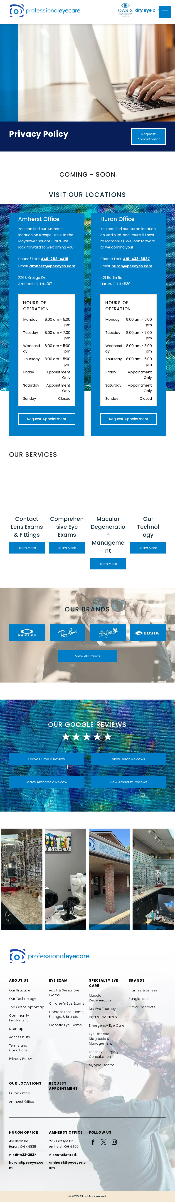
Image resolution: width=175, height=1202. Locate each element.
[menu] (165, 12)
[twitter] (104, 1142)
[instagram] (114, 1142)
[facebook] (93, 1142)
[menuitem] (27, 990)
